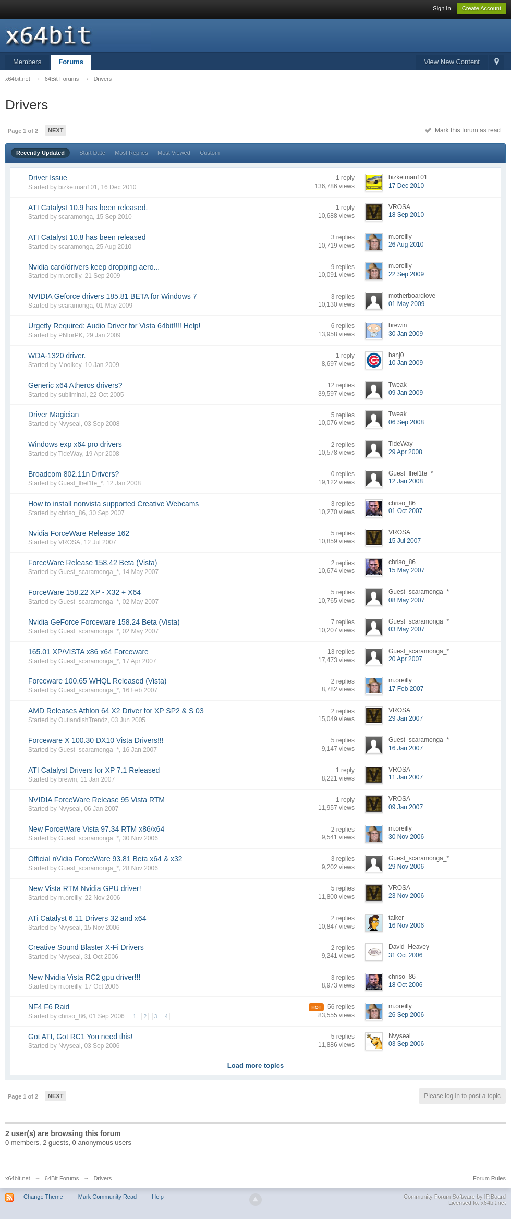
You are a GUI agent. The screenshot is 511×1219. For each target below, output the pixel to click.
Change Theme (43, 1196)
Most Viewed (173, 153)
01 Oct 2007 (405, 511)
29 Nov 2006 (406, 866)
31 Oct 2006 (405, 955)
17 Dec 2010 (406, 185)
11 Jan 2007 (405, 777)
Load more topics (255, 1065)
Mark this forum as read (463, 130)
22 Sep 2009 (406, 274)
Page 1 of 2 (23, 131)
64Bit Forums (62, 1178)
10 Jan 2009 (405, 363)
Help (158, 1196)
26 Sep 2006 (406, 1014)
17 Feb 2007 (405, 688)
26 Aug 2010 (405, 244)
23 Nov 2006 (406, 895)
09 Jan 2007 (405, 807)
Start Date (92, 153)
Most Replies (131, 153)
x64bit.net (17, 1178)
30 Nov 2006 (406, 836)
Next (55, 130)
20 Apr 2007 (405, 659)
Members (27, 62)
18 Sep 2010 (406, 214)
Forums (70, 62)
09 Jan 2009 (405, 392)
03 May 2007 (406, 629)
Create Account (481, 8)
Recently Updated (40, 153)
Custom (210, 153)
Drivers (102, 1178)
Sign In (442, 8)
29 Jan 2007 (405, 718)
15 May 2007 (406, 570)
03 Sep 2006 (406, 1043)
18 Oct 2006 (405, 985)
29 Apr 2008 (405, 452)
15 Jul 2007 (404, 540)
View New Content (452, 62)
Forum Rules (489, 1178)
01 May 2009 (406, 304)
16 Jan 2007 (405, 748)
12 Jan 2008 (405, 481)
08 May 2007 (406, 600)
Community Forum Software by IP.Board (455, 1196)
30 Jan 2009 (405, 333)
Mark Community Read (107, 1196)
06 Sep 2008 (406, 422)
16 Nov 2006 (406, 925)
